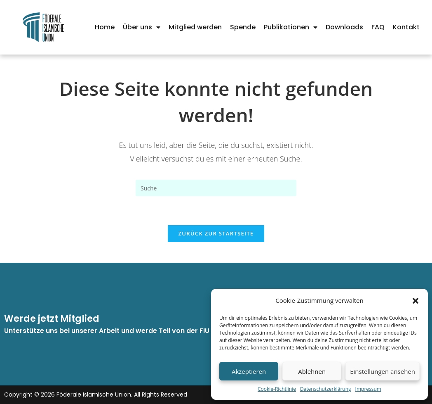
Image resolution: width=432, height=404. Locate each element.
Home (105, 27)
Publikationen (290, 27)
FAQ (378, 27)
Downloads (344, 27)
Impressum (368, 388)
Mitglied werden (195, 27)
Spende (243, 27)
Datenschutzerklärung (325, 388)
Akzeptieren (249, 371)
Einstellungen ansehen (382, 371)
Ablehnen (312, 371)
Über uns (141, 27)
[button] (415, 301)
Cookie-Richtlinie (277, 388)
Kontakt (406, 27)
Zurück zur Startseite (216, 233)
